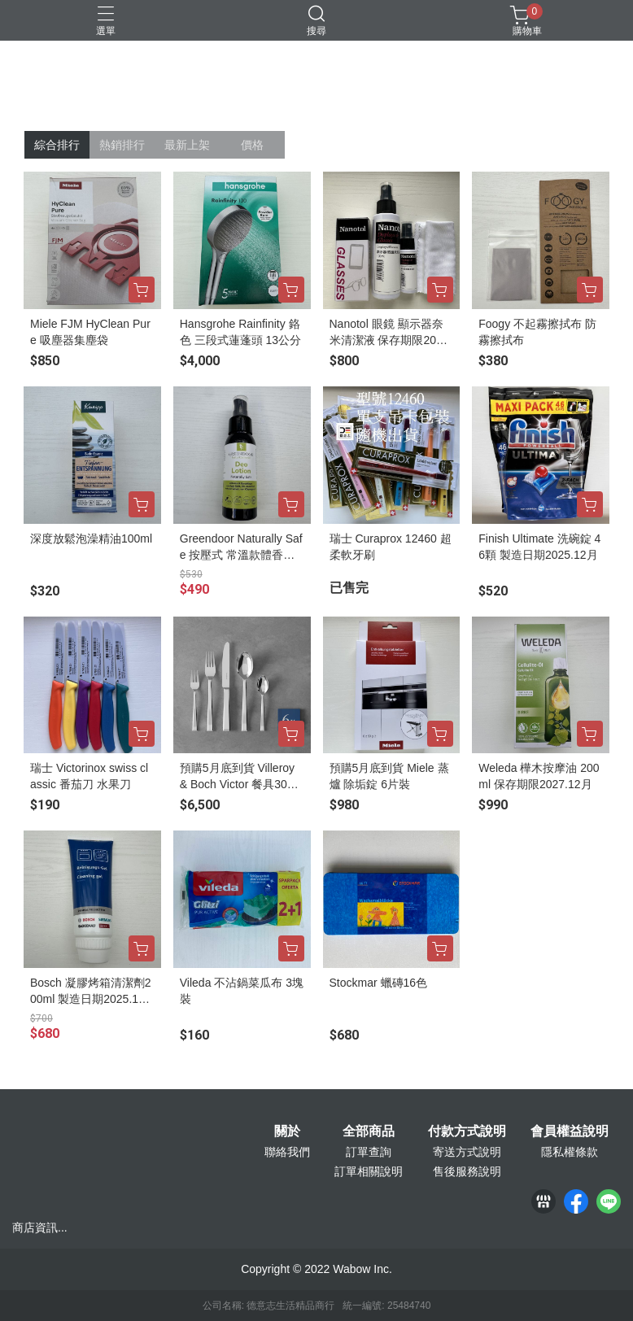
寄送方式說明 (467, 1152)
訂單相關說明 (368, 1171)
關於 (287, 1131)
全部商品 (369, 1131)
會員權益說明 (569, 1131)
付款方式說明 (467, 1131)
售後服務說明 (467, 1171)
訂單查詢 (368, 1152)
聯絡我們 (287, 1152)
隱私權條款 (569, 1152)
